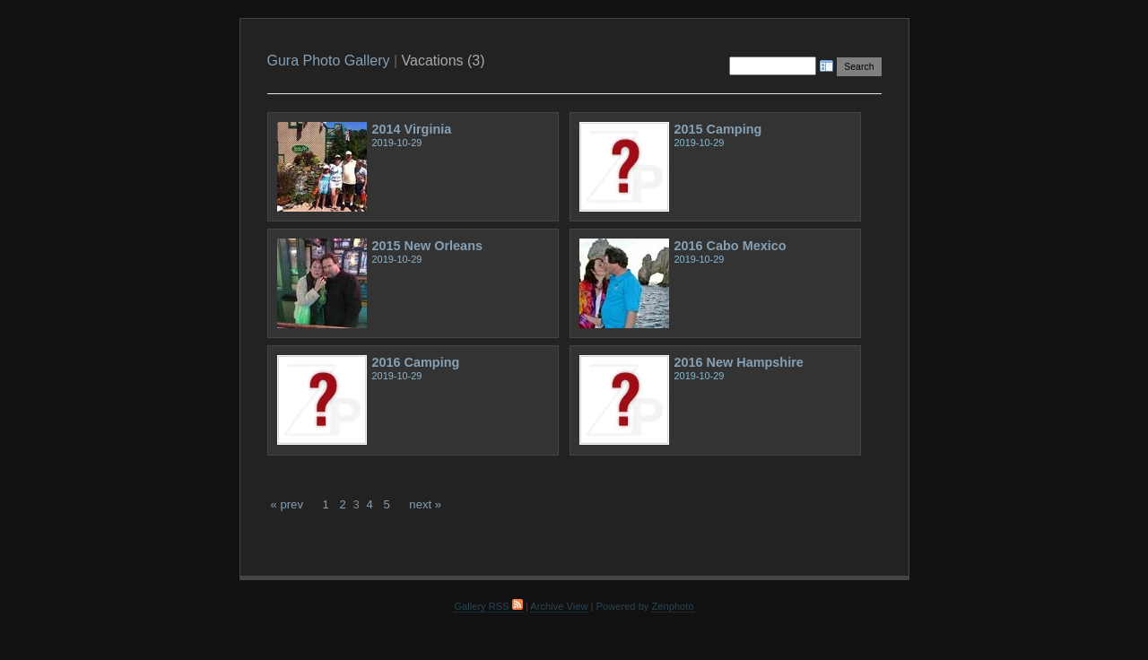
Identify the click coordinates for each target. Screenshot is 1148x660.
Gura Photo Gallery (328, 60)
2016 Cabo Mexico (730, 246)
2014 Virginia (412, 129)
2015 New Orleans (427, 246)
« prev (287, 504)
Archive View (558, 606)
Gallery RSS (488, 606)
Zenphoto (673, 606)
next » (425, 504)
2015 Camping (718, 129)
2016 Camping (416, 362)
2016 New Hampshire (739, 362)
